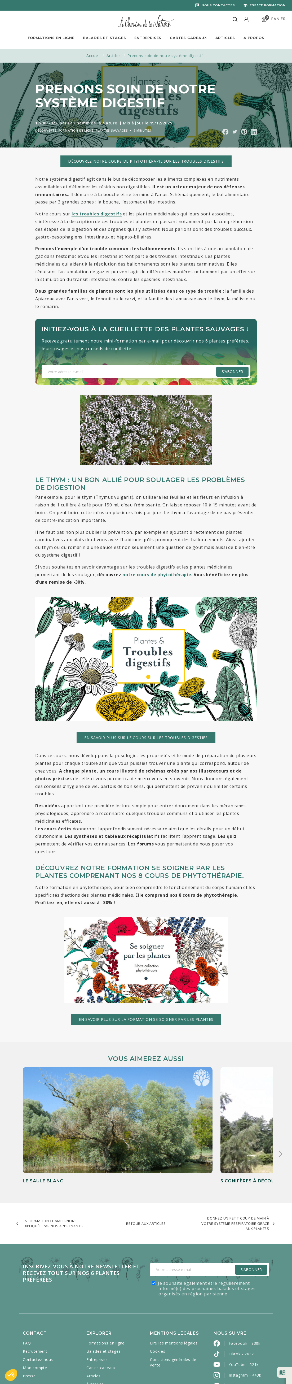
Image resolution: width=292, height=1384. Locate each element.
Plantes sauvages (112, 130)
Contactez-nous (38, 1308)
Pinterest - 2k (241, 1335)
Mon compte (35, 1317)
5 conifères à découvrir (140, 1117)
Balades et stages (103, 1300)
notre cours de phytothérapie (156, 575)
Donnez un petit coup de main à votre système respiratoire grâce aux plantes (235, 1172)
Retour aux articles (146, 1172)
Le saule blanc (43, 1117)
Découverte (45, 130)
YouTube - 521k (244, 1313)
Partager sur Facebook (225, 132)
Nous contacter (218, 5)
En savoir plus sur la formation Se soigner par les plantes (146, 1019)
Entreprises (147, 38)
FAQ (27, 1292)
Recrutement (35, 1300)
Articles (225, 38)
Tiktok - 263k (241, 1303)
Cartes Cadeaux (188, 38)
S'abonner (232, 371)
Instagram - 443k (245, 1324)
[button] (11, 1375)
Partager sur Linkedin (254, 132)
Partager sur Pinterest (244, 132)
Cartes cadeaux (101, 1317)
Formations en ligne (51, 38)
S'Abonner (251, 1218)
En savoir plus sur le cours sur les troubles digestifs (146, 737)
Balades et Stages (104, 38)
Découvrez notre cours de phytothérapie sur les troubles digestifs (146, 161)
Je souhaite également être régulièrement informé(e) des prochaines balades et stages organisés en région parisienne (207, 1238)
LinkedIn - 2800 (243, 1345)
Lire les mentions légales (174, 1292)
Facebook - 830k (244, 1292)
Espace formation (268, 5)
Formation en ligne (76, 130)
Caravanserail (146, 1368)
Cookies (157, 1300)
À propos (254, 38)
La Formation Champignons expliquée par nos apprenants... (54, 1173)
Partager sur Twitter (235, 132)
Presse (29, 1325)
